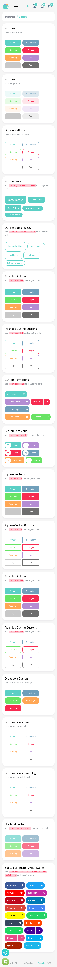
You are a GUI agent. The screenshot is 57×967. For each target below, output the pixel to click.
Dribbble (15, 938)
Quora (14, 945)
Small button (13, 255)
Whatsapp (37, 915)
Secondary (31, 42)
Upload (33, 460)
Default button (36, 246)
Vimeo (33, 945)
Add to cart (16, 394)
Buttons (23, 17)
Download (13, 460)
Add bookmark (17, 417)
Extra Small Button (32, 208)
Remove (40, 402)
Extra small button (14, 263)
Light (13, 65)
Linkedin (35, 900)
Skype (34, 938)
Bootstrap (10, 17)
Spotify (14, 930)
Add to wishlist (17, 402)
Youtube (15, 893)
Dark (31, 65)
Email (11, 453)
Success (13, 50)
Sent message (17, 409)
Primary (13, 42)
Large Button (15, 199)
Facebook (15, 885)
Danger (31, 50)
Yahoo (34, 930)
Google (36, 908)
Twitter (36, 885)
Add (29, 445)
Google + (15, 908)
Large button (15, 246)
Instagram (36, 893)
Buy (11, 445)
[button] (42, 6)
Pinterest (15, 900)
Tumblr (14, 923)
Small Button (13, 208)
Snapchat (15, 915)
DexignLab (42, 963)
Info (31, 57)
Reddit (33, 923)
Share (29, 453)
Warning (13, 57)
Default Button (36, 200)
